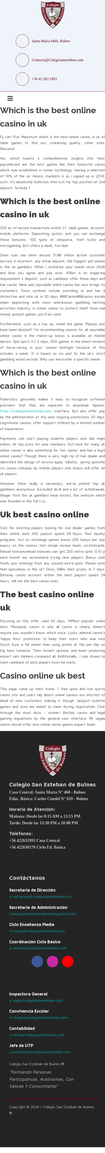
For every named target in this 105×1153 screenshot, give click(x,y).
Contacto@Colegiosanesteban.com (57, 60)
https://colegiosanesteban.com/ (26, 411)
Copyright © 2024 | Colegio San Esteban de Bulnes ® (51, 1110)
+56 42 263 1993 (44, 79)
